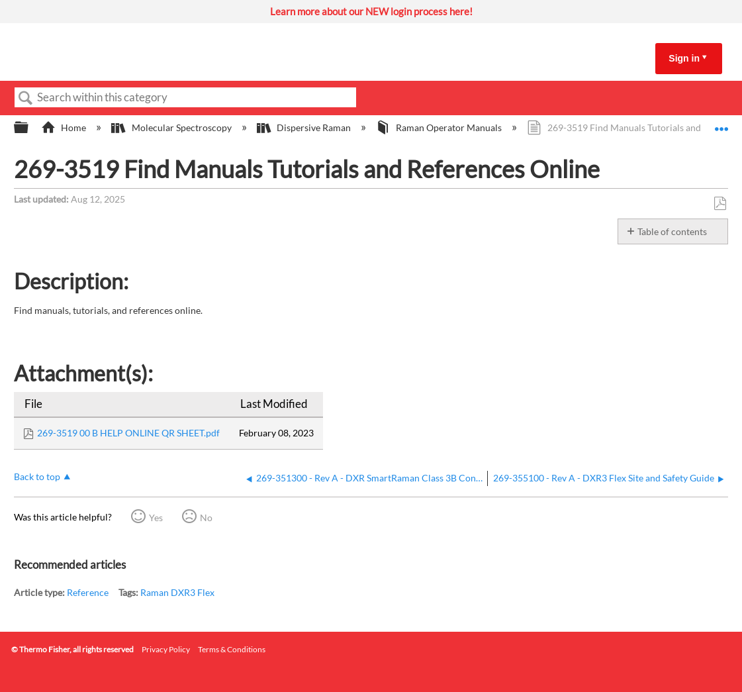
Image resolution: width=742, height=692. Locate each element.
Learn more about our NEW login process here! (371, 11)
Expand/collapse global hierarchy (29, 127)
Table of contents (672, 231)
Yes (156, 517)
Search (26, 98)
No (206, 517)
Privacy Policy (166, 649)
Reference (88, 592)
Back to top (37, 476)
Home (64, 127)
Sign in (684, 58)
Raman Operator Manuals (440, 127)
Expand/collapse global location (721, 123)
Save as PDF (720, 204)
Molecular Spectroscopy (172, 127)
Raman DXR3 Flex (177, 592)
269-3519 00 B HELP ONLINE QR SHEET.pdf (128, 432)
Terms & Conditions (231, 649)
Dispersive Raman (305, 127)
